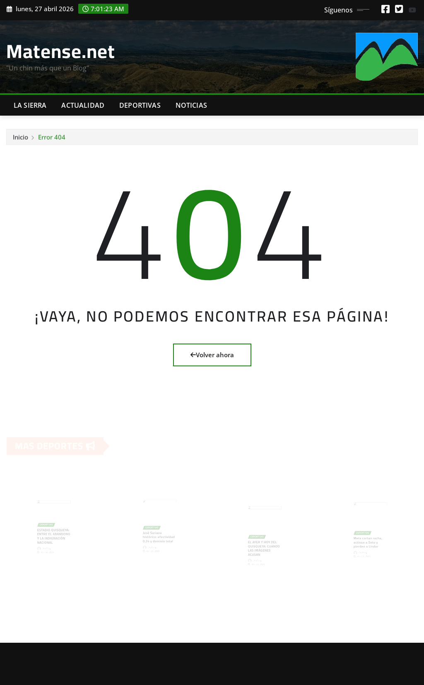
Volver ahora (212, 355)
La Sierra (30, 105)
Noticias (191, 105)
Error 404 (51, 137)
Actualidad (82, 105)
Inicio (20, 137)
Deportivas (140, 105)
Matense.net (60, 51)
